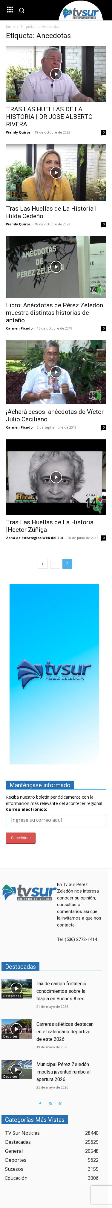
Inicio (10, 26)
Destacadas (12, 996)
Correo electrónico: (26, 809)
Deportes (10, 1036)
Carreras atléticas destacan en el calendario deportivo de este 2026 (64, 1031)
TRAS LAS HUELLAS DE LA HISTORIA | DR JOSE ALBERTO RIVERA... (49, 117)
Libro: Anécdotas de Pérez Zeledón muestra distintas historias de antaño (54, 313)
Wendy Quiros (18, 132)
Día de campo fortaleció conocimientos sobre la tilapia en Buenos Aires (61, 991)
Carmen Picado (19, 328)
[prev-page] (43, 564)
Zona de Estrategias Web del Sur (34, 537)
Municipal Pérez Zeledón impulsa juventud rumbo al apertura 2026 (63, 1072)
